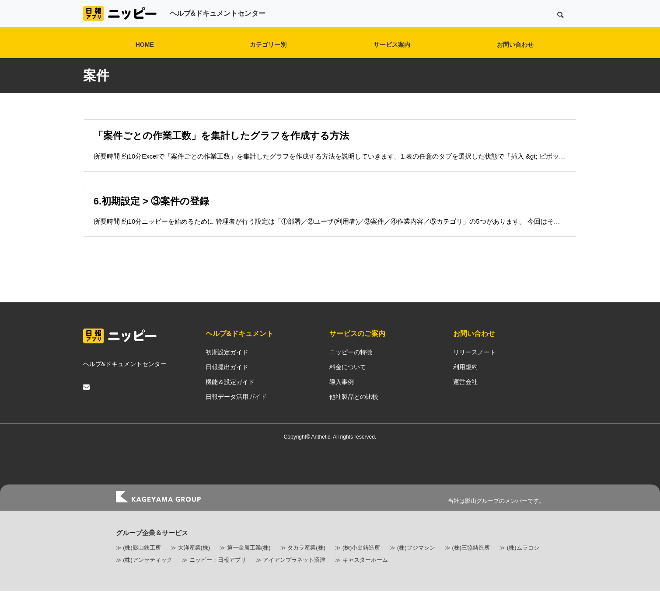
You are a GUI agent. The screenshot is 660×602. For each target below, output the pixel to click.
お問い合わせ (515, 44)
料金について (347, 378)
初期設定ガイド (227, 363)
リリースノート (474, 363)
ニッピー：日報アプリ (217, 571)
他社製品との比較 (353, 408)
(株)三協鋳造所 (471, 559)
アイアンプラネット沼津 (294, 571)
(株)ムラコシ (523, 559)
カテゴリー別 (268, 44)
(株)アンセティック (147, 571)
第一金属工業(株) (249, 559)
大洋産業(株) (194, 559)
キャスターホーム (365, 571)
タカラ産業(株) (306, 559)
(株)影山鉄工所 (142, 559)
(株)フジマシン (416, 559)
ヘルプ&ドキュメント (240, 345)
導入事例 (341, 393)
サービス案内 (392, 44)
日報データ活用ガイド (236, 408)
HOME (145, 44)
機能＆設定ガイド (230, 393)
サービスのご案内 (357, 345)
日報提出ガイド (227, 378)
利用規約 (465, 378)
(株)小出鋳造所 (361, 559)
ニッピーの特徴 (350, 363)
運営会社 (465, 393)
